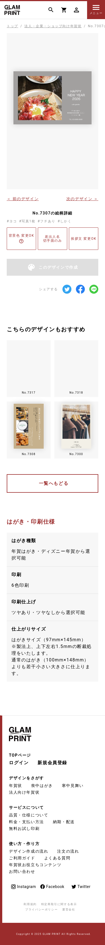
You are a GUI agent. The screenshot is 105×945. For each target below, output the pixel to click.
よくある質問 (57, 858)
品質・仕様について (28, 815)
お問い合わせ (22, 871)
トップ (12, 26)
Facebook (52, 887)
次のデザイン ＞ (82, 198)
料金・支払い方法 (26, 822)
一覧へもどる (54, 483)
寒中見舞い (73, 785)
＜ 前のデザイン (23, 198)
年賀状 (15, 785)
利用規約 (30, 904)
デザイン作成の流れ (28, 851)
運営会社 (68, 909)
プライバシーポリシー (41, 909)
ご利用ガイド (22, 858)
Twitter (80, 887)
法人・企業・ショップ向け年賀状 (52, 26)
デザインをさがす (26, 778)
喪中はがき (42, 785)
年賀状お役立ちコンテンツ (35, 864)
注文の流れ (68, 851)
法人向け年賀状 (24, 792)
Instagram (23, 887)
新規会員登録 (52, 762)
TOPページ (20, 755)
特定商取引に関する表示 (59, 904)
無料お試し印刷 (24, 828)
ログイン (19, 762)
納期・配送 (64, 822)
